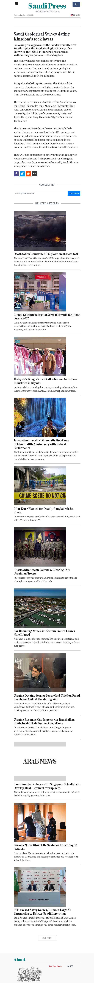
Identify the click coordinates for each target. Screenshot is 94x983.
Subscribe (74, 193)
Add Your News (55, 966)
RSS (70, 966)
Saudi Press (47, 6)
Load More (47, 938)
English (75, 15)
